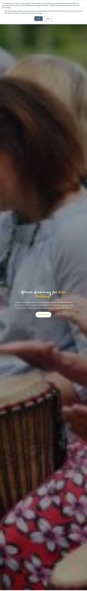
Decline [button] (48, 18)
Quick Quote (43, 314)
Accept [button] (38, 18)
